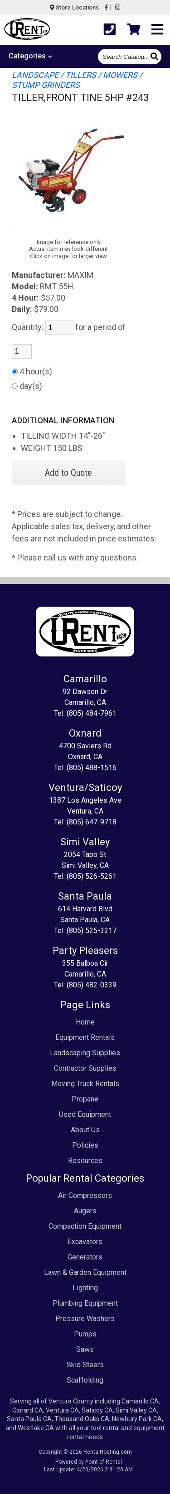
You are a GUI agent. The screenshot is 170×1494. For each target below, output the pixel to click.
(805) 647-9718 (92, 822)
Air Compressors (85, 1195)
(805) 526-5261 (92, 876)
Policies (85, 1145)
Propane (85, 1099)
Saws (85, 1349)
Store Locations (74, 7)
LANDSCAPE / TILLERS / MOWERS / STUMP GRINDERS (77, 80)
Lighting (85, 1287)
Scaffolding (85, 1380)
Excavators (85, 1241)
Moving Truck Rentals (85, 1083)
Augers (85, 1211)
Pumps (85, 1334)
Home (85, 1022)
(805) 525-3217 (92, 930)
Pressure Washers (85, 1318)
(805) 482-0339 (92, 985)
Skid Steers (85, 1364)
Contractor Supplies (85, 1068)
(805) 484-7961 (92, 713)
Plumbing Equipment (85, 1303)
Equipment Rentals (85, 1037)
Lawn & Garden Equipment (85, 1272)
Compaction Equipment (85, 1226)
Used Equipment (85, 1114)
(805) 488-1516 (92, 767)
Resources (85, 1160)
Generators (85, 1257)
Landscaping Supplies (85, 1053)
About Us (85, 1129)
